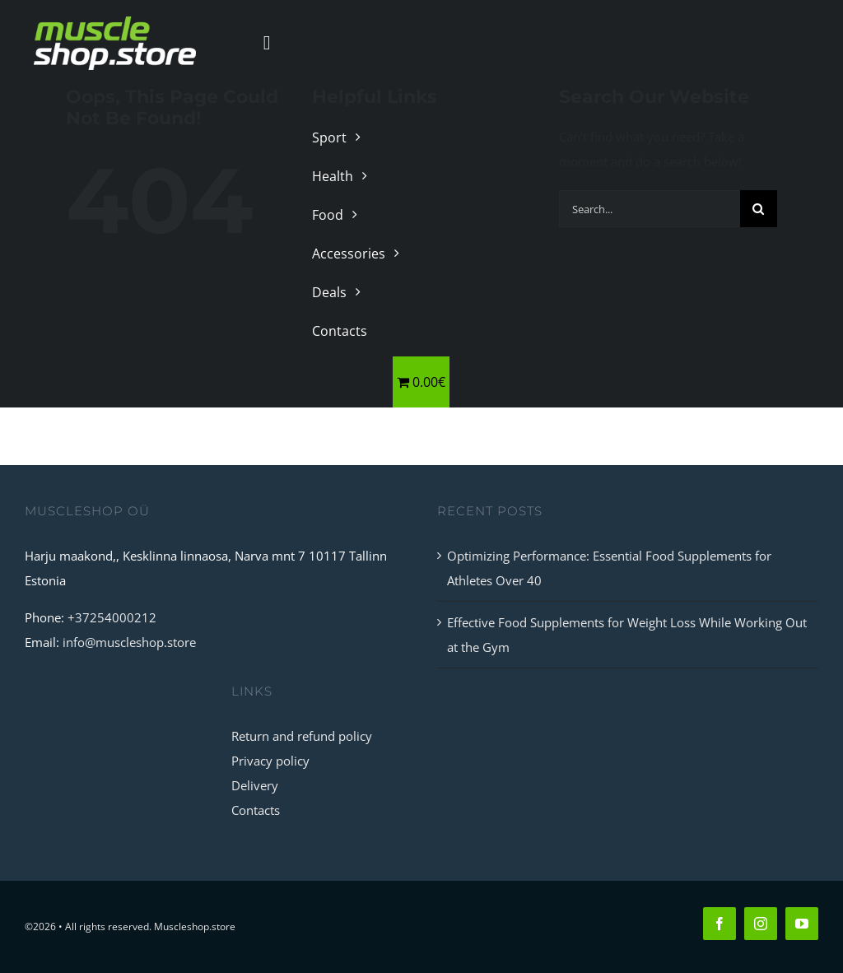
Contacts (255, 810)
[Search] (758, 208)
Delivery (254, 785)
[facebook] (719, 923)
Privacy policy (270, 760)
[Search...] (649, 208)
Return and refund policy (301, 736)
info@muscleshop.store (129, 642)
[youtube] (801, 923)
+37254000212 (112, 617)
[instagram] (760, 923)
